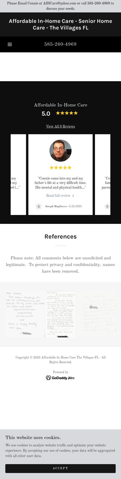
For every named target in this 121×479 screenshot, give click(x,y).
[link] (60, 24)
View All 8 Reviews (60, 126)
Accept (60, 468)
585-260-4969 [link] (60, 44)
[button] (9, 44)
